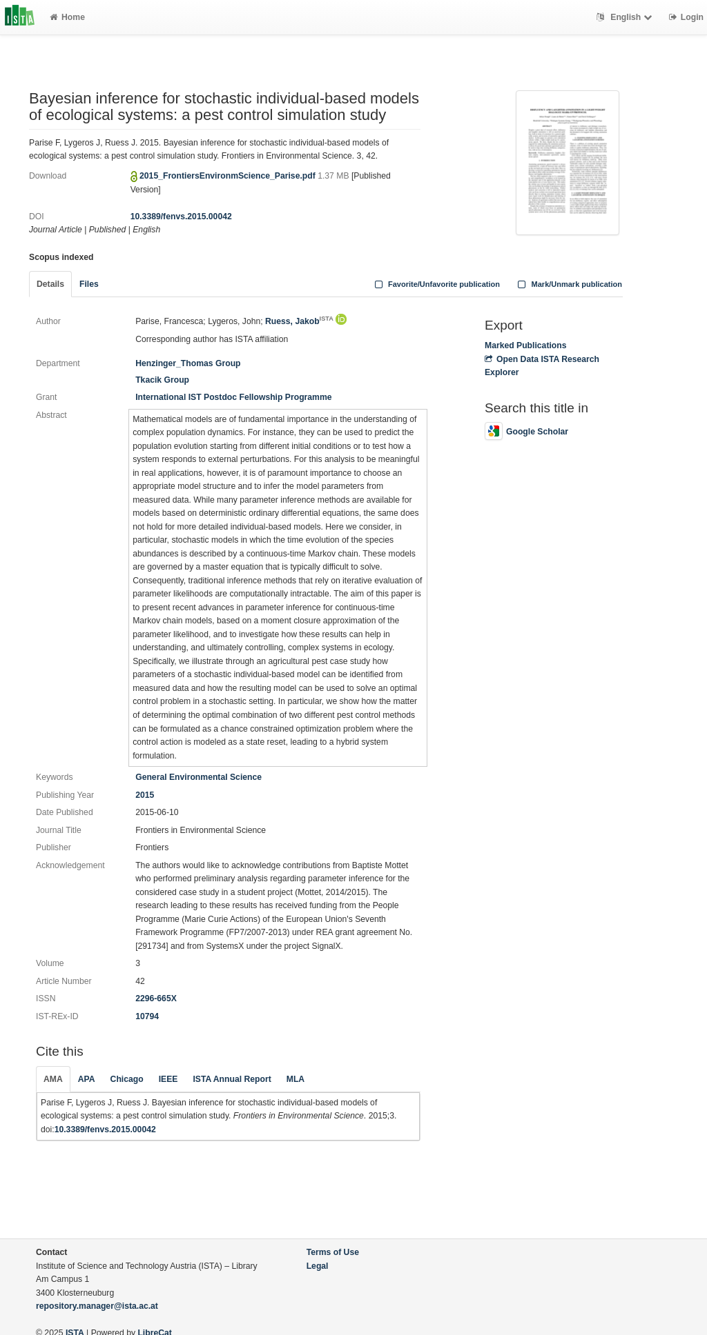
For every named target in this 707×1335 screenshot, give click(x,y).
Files (89, 284)
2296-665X (156, 998)
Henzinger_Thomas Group (187, 363)
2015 (144, 795)
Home (67, 17)
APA (86, 1079)
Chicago (127, 1079)
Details (50, 284)
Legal (318, 1266)
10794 (147, 1016)
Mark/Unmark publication (568, 284)
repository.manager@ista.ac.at (97, 1306)
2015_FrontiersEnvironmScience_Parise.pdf (228, 176)
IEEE (168, 1079)
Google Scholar (526, 431)
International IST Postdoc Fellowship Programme (233, 397)
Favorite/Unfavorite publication (435, 284)
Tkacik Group (162, 380)
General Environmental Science (198, 777)
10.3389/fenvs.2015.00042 (181, 216)
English (626, 17)
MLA (295, 1079)
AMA (53, 1079)
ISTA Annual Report (232, 1079)
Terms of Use (333, 1252)
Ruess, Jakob (299, 321)
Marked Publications (526, 345)
